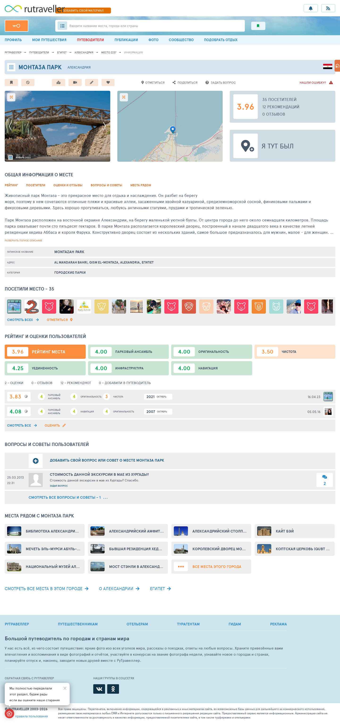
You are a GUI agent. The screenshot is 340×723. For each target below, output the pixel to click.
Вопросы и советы (106, 185)
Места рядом (140, 185)
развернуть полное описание (23, 240)
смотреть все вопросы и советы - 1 (68, 497)
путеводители (39, 52)
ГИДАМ (235, 624)
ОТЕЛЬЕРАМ (137, 624)
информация (133, 52)
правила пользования (31, 716)
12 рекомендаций (280, 106)
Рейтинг (11, 185)
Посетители (35, 185)
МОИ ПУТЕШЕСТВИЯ (49, 40)
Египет (62, 52)
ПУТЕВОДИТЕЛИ (90, 40)
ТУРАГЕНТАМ (188, 624)
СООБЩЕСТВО (181, 40)
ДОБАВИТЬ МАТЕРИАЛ (83, 10)
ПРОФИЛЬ (13, 40)
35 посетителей (279, 99)
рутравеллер (13, 52)
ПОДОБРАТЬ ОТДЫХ (221, 40)
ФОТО (153, 40)
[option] (57, 126)
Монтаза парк (40, 67)
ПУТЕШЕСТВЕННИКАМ (78, 624)
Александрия (84, 52)
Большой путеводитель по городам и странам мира (67, 638)
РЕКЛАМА (278, 624)
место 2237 (108, 52)
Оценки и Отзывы (68, 185)
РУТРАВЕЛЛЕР (17, 624)
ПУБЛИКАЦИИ (126, 40)
